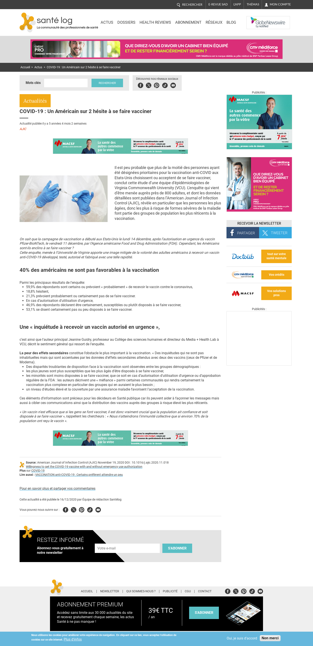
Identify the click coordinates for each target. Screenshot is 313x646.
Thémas (253, 4)
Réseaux (214, 22)
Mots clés (33, 83)
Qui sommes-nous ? (141, 591)
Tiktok (165, 85)
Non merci (270, 638)
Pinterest (157, 85)
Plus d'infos (73, 639)
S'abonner (177, 548)
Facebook (141, 85)
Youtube (98, 509)
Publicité (170, 591)
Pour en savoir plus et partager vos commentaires (57, 488)
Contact (204, 591)
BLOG (231, 22)
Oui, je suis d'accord (242, 638)
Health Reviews (155, 22)
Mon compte (280, 4)
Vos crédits (276, 275)
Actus (107, 22)
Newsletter (109, 591)
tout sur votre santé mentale (276, 256)
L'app (237, 4)
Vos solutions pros (276, 293)
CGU (188, 591)
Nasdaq (255, 19)
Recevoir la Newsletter (259, 223)
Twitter (149, 85)
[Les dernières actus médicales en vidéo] (259, 364)
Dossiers (126, 22)
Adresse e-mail (107, 541)
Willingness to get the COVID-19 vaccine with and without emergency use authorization (84, 467)
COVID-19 (38, 470)
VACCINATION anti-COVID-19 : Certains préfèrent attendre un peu (79, 475)
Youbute (173, 85)
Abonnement (188, 22)
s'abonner (204, 613)
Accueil (25, 67)
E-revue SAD (218, 4)
